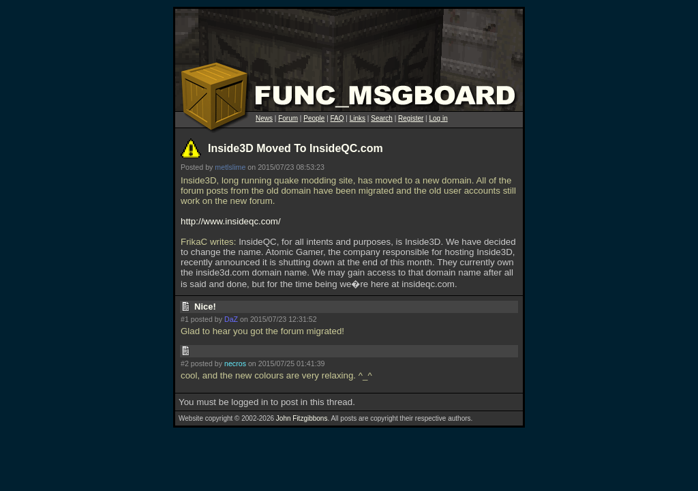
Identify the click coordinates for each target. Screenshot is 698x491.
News (264, 118)
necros (235, 363)
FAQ (337, 118)
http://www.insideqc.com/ (231, 221)
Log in (438, 118)
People (313, 118)
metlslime (230, 167)
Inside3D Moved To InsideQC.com (295, 148)
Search (382, 118)
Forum (288, 118)
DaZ (231, 319)
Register (410, 118)
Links (357, 118)
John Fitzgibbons (302, 418)
